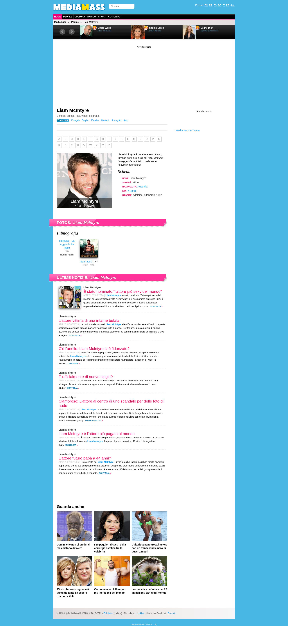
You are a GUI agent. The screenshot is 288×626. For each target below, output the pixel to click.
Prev (62, 32)
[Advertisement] (144, 74)
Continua (155, 306)
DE (219, 5)
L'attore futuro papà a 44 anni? (85, 458)
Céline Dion (207, 28)
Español (95, 120)
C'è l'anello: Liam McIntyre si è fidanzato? (94, 348)
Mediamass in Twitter (188, 130)
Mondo (91, 16)
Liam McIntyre (73, 110)
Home (57, 16)
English (85, 120)
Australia (142, 186)
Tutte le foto (93, 420)
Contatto (114, 16)
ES (215, 5)
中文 (233, 5)
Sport (102, 16)
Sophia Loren (156, 28)
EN (206, 5)
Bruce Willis (104, 28)
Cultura (80, 16)
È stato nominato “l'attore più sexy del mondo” (122, 291)
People (67, 16)
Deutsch (105, 120)
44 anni (132, 190)
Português (116, 120)
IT (224, 5)
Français (75, 120)
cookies (140, 613)
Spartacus (86, 261)
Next (72, 32)
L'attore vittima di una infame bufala (89, 320)
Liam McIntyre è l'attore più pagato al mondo (97, 434)
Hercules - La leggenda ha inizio (66, 244)
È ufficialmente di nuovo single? (86, 377)
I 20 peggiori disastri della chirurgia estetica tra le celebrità (110, 548)
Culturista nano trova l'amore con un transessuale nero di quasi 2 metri (149, 548)
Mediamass (60, 22)
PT (227, 5)
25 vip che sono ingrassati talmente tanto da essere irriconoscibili (73, 593)
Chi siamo (108, 613)
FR (210, 5)
